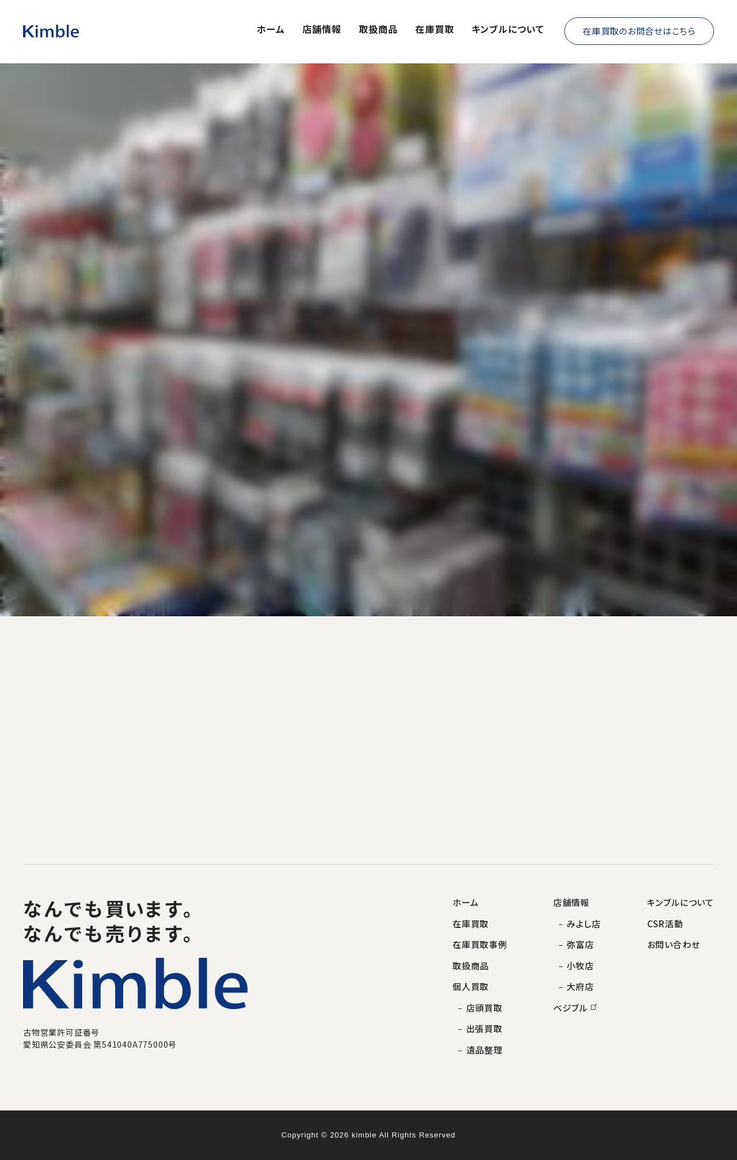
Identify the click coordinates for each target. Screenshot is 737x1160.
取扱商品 (378, 29)
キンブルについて (508, 29)
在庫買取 (434, 29)
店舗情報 (321, 29)
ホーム (271, 29)
